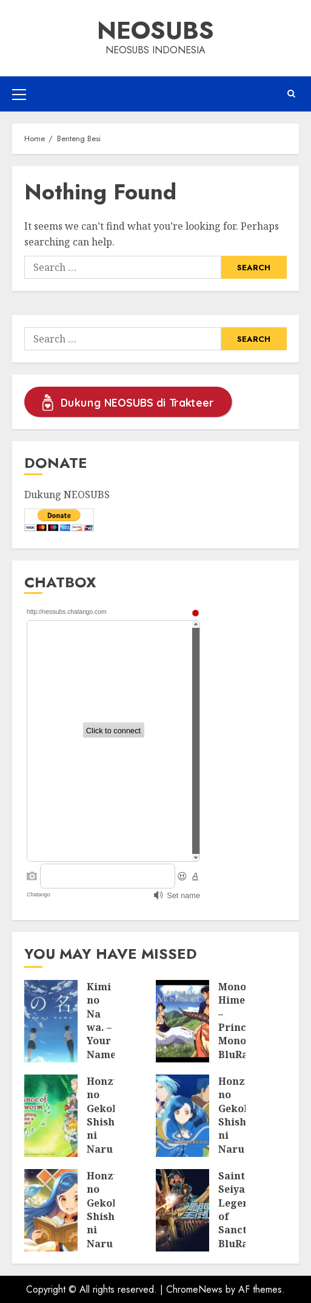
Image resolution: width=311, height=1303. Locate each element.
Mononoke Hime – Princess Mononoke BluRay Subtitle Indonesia (244, 1034)
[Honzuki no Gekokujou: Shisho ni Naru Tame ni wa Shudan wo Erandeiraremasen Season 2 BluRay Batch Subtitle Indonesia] (182, 1116)
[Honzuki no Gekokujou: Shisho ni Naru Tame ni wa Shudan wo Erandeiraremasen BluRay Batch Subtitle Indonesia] (51, 1210)
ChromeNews (194, 1289)
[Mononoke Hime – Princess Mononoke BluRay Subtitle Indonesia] (182, 1021)
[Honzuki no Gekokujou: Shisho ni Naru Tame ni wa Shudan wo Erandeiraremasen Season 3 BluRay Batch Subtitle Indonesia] (51, 1116)
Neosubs (155, 30)
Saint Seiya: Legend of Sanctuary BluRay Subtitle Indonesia (244, 1223)
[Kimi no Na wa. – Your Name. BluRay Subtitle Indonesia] (51, 1021)
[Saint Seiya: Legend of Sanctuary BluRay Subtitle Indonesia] (182, 1210)
